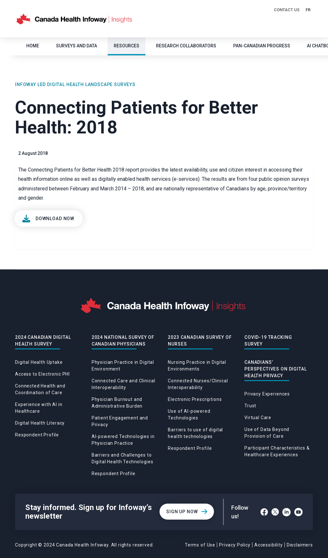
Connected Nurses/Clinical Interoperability (198, 384)
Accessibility (268, 544)
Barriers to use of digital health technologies (195, 433)
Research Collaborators (186, 45)
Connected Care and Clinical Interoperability (123, 384)
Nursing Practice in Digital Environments (197, 365)
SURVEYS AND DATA (76, 45)
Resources (126, 45)
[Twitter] (275, 512)
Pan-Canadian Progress (261, 45)
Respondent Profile (37, 434)
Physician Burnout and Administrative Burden (117, 403)
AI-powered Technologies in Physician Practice (123, 440)
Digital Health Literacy (40, 423)
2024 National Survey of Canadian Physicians (123, 341)
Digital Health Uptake (39, 362)
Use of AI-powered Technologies (189, 414)
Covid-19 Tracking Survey (268, 341)
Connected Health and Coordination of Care (40, 389)
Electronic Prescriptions (195, 399)
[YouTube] (298, 512)
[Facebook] (264, 512)
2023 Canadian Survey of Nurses (200, 341)
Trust (250, 405)
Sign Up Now (182, 511)
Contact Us (286, 9)
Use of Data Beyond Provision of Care (266, 433)
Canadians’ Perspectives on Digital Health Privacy (275, 369)
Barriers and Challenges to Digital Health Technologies (122, 458)
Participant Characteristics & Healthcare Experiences (276, 451)
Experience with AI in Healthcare (38, 408)
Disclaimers (300, 544)
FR (308, 9)
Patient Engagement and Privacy (120, 421)
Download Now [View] (55, 218)
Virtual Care (257, 417)
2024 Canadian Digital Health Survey (43, 341)
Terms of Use (200, 544)
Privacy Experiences (267, 393)
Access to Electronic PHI (42, 374)
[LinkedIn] (286, 512)
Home (32, 45)
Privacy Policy (234, 544)
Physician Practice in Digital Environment (123, 365)
